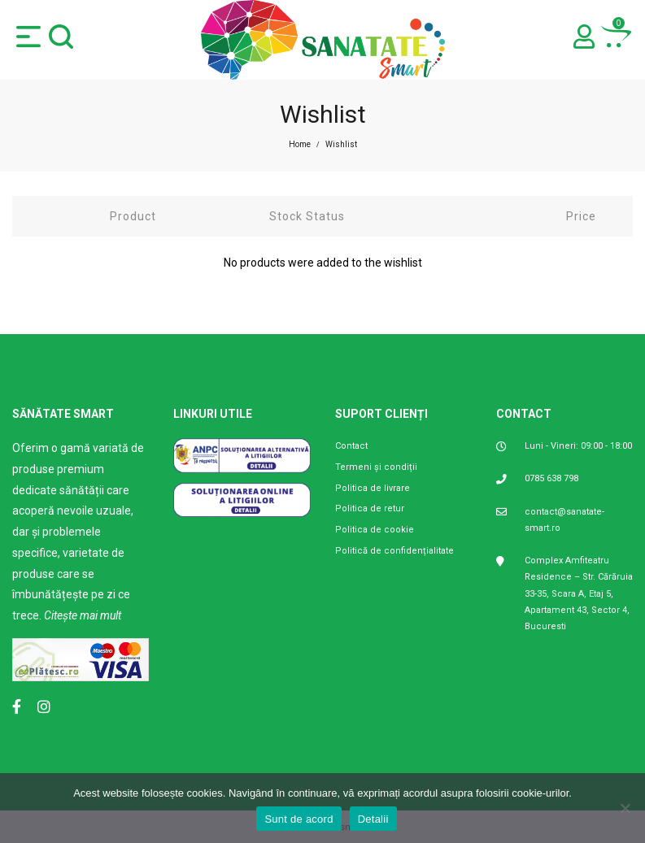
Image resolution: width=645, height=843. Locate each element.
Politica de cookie (374, 529)
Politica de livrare (372, 488)
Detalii (373, 819)
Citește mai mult (82, 615)
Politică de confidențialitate (394, 550)
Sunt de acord (298, 819)
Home (300, 144)
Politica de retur (369, 508)
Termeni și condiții (376, 467)
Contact (351, 446)
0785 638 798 (551, 478)
